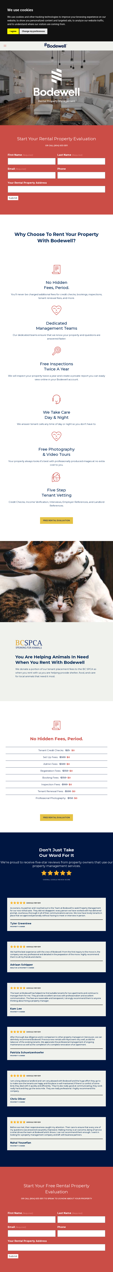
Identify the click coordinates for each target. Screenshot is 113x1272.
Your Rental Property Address (27, 182)
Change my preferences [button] (33, 31)
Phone (61, 168)
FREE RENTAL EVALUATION (56, 520)
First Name (20, 155)
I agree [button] (13, 31)
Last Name (69, 155)
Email (17, 169)
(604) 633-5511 (37, 1198)
